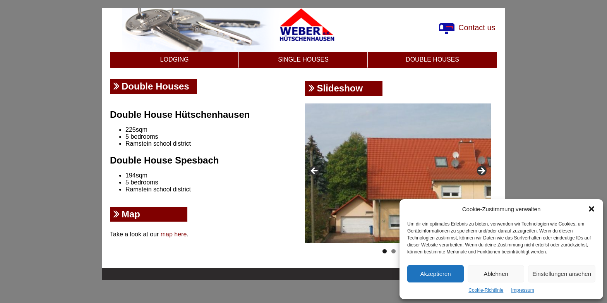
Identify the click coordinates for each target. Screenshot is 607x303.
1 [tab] (384, 251)
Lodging (174, 59)
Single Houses (303, 59)
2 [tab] (393, 251)
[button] (591, 209)
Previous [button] (315, 171)
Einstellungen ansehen (561, 273)
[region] (398, 173)
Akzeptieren (435, 273)
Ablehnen (496, 273)
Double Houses (432, 59)
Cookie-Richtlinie (485, 290)
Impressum (522, 290)
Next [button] (481, 171)
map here (174, 234)
